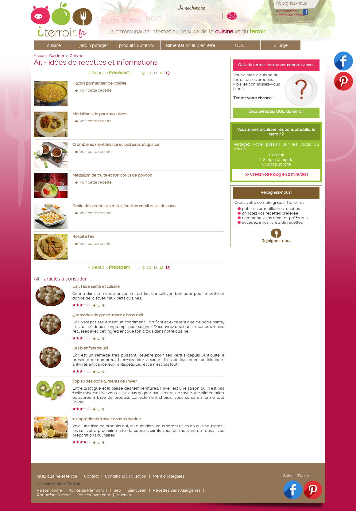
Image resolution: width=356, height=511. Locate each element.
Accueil (41, 55)
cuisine (54, 45)
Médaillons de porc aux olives (99, 114)
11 (155, 72)
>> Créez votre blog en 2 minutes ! (276, 174)
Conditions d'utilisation (125, 476)
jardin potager (94, 45)
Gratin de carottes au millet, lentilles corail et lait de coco (124, 206)
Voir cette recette (95, 90)
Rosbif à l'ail (83, 236)
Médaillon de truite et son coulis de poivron (112, 175)
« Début (96, 72)
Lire (101, 305)
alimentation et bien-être (190, 45)
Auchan (124, 495)
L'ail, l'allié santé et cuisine (96, 286)
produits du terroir (137, 45)
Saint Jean (136, 490)
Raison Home (49, 490)
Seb (117, 490)
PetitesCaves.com (93, 495)
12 (161, 72)
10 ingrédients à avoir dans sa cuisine (106, 419)
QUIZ (240, 45)
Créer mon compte (291, 15)
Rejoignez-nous (276, 240)
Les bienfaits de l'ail (90, 348)
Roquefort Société (54, 495)
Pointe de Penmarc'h (87, 490)
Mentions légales (168, 476)
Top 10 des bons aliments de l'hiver (104, 381)
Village (281, 45)
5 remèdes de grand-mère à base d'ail (107, 315)
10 (149, 72)
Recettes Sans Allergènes (176, 490)
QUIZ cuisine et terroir (57, 476)
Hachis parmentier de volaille (99, 83)
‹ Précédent (118, 72)
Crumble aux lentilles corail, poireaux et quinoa (115, 144)
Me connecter (287, 11)
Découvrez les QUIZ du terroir (276, 111)
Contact (91, 476)
